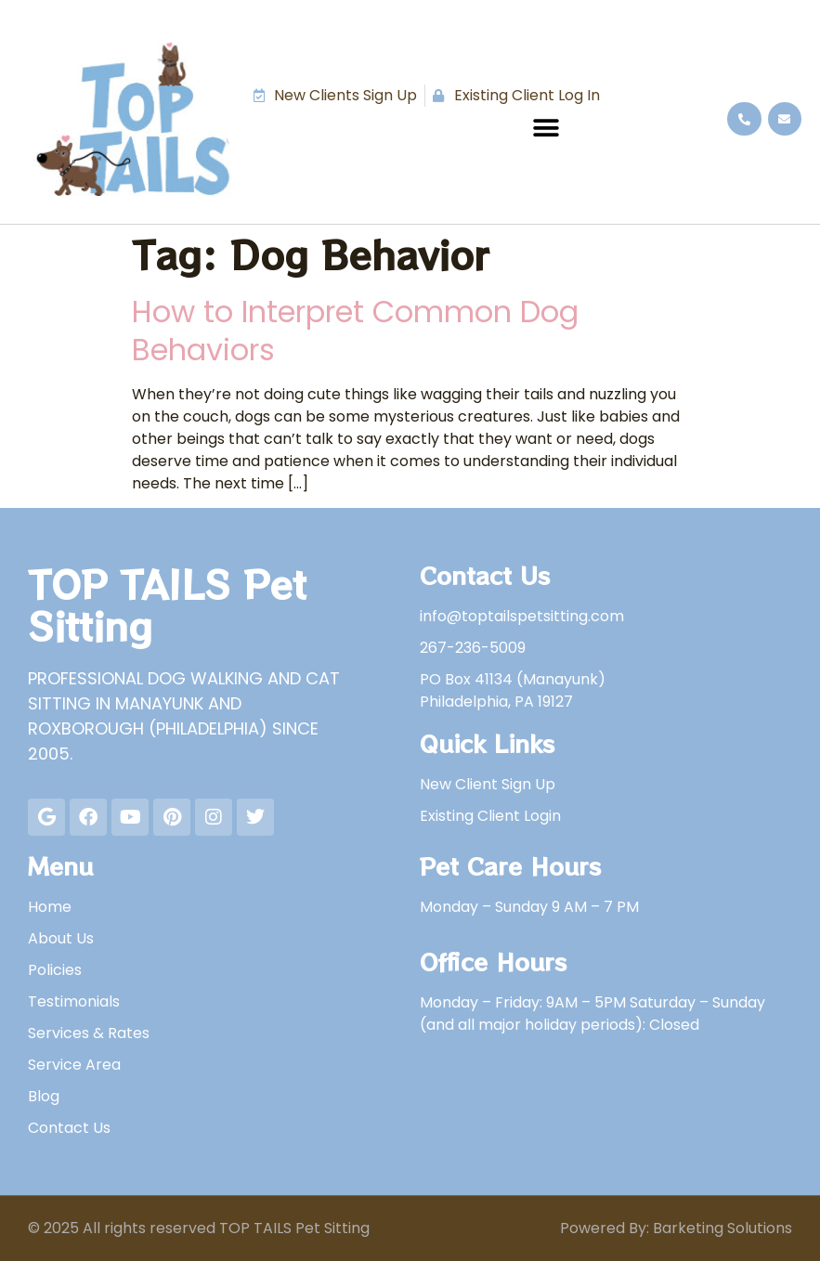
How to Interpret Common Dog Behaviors (355, 330)
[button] (545, 128)
